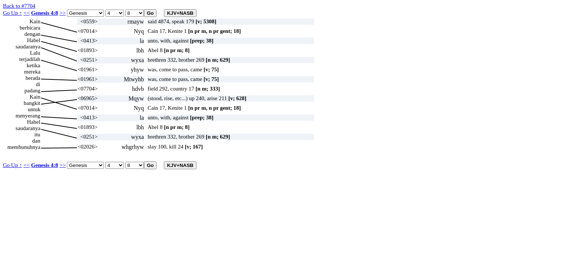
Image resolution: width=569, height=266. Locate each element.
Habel (33, 40)
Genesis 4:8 (44, 13)
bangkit (32, 103)
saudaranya (28, 47)
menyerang (28, 116)
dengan (32, 34)
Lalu (35, 53)
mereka (32, 72)
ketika (33, 65)
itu (37, 134)
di (38, 84)
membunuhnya (23, 147)
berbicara (30, 28)
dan (36, 141)
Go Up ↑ (12, 13)
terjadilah (29, 59)
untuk (34, 109)
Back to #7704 (19, 6)
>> (63, 13)
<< (26, 13)
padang (32, 90)
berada (33, 78)
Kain (35, 21)
